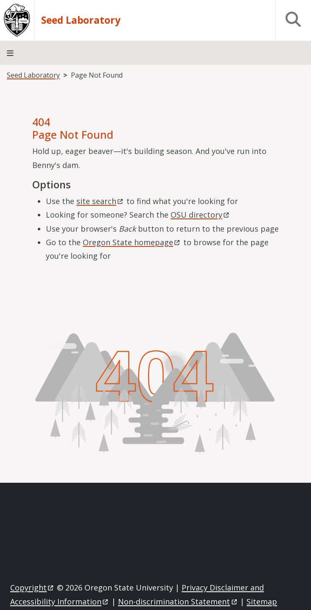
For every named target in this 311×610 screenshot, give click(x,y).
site (100, 201)
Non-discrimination (178, 601)
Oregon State (132, 242)
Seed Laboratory (80, 20)
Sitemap (262, 601)
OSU (200, 215)
